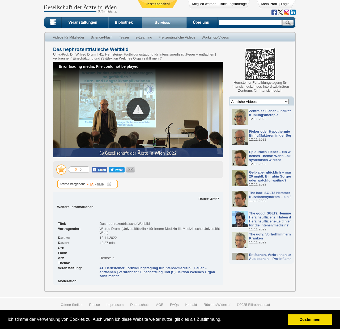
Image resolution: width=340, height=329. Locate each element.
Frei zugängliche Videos (177, 37)
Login (285, 4)
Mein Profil (269, 4)
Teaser (124, 37)
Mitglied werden (204, 4)
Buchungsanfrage (233, 4)
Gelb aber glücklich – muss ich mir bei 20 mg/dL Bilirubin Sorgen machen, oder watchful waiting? (280, 176)
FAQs (174, 305)
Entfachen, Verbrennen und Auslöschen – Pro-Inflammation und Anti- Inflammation (278, 259)
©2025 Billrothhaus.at (253, 305)
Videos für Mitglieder (68, 37)
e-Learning (144, 37)
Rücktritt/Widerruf (217, 305)
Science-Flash (101, 37)
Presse (94, 305)
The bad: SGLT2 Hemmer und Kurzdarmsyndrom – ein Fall (273, 195)
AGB (159, 305)
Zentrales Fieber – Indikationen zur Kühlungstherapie (277, 113)
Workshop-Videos (215, 37)
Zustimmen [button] (310, 319)
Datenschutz (139, 305)
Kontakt (191, 305)
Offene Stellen (71, 305)
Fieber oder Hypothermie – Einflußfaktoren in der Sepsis (273, 133)
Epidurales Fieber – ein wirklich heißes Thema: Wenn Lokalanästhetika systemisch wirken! (281, 156)
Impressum (115, 305)
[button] (223, 320)
